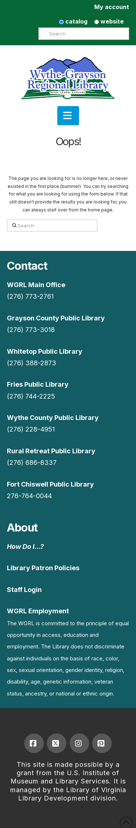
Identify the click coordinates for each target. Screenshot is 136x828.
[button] (68, 115)
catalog (73, 21)
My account (111, 6)
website (109, 21)
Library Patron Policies (43, 568)
